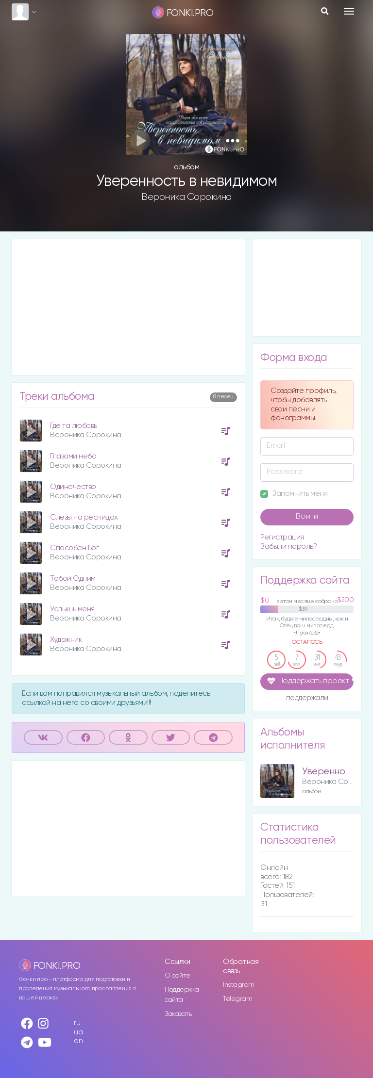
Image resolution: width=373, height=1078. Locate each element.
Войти (307, 517)
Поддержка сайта (182, 994)
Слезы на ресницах (84, 517)
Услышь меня (72, 609)
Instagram (238, 984)
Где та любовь (73, 425)
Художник (66, 639)
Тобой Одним (73, 578)
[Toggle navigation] (349, 11)
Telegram (237, 999)
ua (78, 1032)
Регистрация (282, 537)
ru (77, 1023)
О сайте (177, 975)
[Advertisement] (128, 307)
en (78, 1041)
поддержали (307, 698)
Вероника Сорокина (186, 197)
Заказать (178, 1014)
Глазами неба (73, 456)
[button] (232, 140)
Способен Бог (74, 548)
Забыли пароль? (288, 546)
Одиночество (73, 486)
